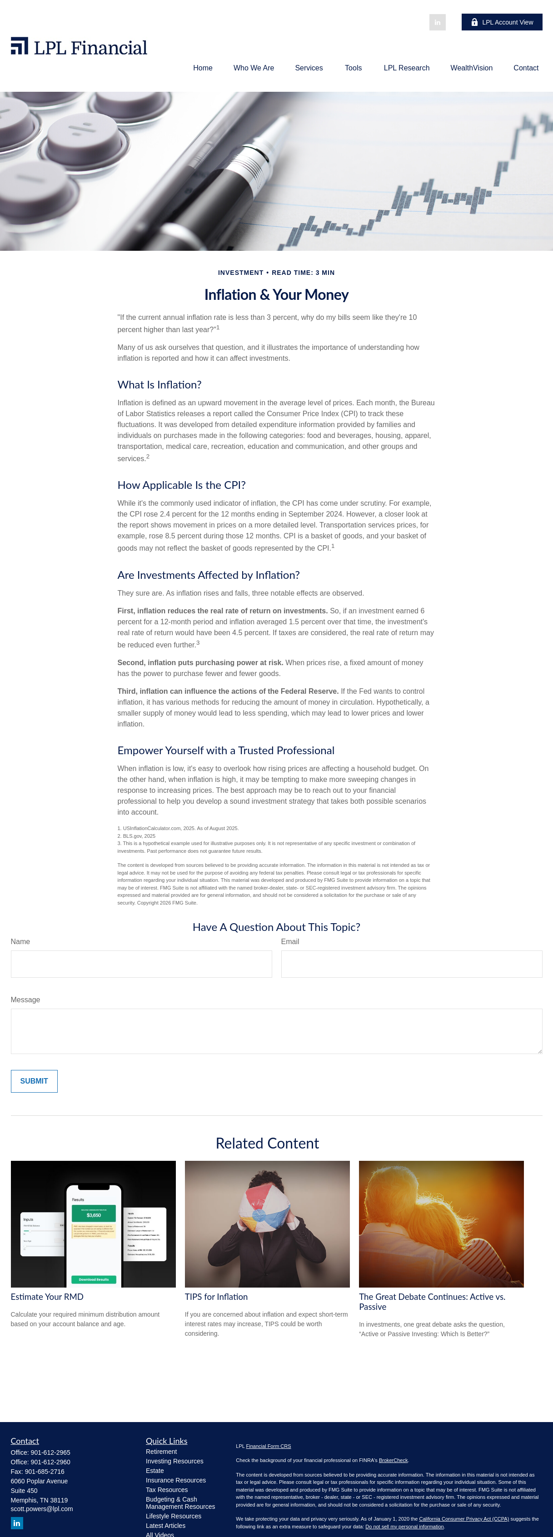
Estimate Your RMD (47, 1297)
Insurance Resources (176, 1480)
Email (290, 941)
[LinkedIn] (437, 22)
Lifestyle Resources (173, 1516)
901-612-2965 (50, 1452)
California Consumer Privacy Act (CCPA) (464, 1519)
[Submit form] (34, 1081)
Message (25, 1000)
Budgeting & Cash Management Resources (180, 1503)
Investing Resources (175, 1461)
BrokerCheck (393, 1460)
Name (20, 941)
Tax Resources (167, 1489)
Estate (155, 1470)
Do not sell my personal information (404, 1526)
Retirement (161, 1451)
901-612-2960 (50, 1462)
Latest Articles (165, 1525)
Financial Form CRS (268, 1446)
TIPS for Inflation (216, 1297)
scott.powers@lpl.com (42, 1508)
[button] (202, 68)
